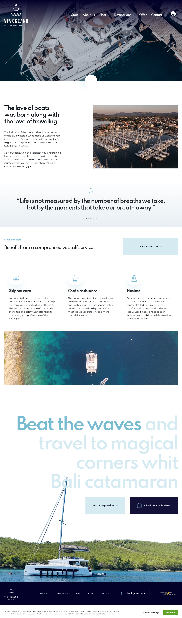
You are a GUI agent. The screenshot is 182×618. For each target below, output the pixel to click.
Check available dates (157, 506)
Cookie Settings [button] (151, 612)
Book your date (136, 593)
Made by (162, 593)
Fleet (102, 15)
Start (74, 15)
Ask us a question (103, 506)
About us (89, 15)
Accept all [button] (171, 612)
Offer (143, 15)
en (172, 14)
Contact (156, 15)
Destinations (122, 15)
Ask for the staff (148, 247)
